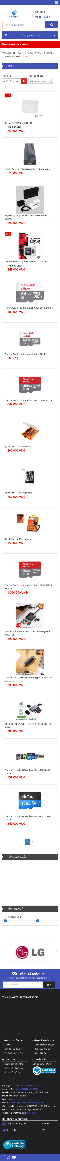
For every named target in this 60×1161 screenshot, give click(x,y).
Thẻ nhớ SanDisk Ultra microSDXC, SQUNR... (26, 354)
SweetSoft (31, 1112)
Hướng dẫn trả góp (12, 1072)
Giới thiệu (8, 1044)
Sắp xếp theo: (36, 75)
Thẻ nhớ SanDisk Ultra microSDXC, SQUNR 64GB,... (29, 307)
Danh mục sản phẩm (15, 44)
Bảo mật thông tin (42, 1053)
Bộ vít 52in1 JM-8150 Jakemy (18, 446)
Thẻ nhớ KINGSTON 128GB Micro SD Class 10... (26, 261)
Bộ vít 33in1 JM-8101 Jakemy (18, 539)
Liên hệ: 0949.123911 (42, 1064)
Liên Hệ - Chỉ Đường (12, 1049)
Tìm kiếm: (7, 75)
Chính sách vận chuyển (44, 1044)
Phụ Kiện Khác (13, 56)
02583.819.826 (20, 1099)
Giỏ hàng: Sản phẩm (30, 35)
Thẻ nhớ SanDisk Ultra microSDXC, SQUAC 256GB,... (29, 400)
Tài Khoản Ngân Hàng (13, 1053)
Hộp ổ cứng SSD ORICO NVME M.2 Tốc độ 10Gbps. (28, 169)
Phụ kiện (49, 53)
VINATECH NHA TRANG (30, 1085)
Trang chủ (8, 53)
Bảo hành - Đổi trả (42, 1049)
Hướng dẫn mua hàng (13, 1064)
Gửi (49, 985)
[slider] (5, 920)
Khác (27, 56)
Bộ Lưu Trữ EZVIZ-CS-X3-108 (18, 123)
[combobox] (41, 81)
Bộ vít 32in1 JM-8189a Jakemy (18, 492)
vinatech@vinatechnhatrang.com (26, 1102)
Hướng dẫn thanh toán (14, 1068)
